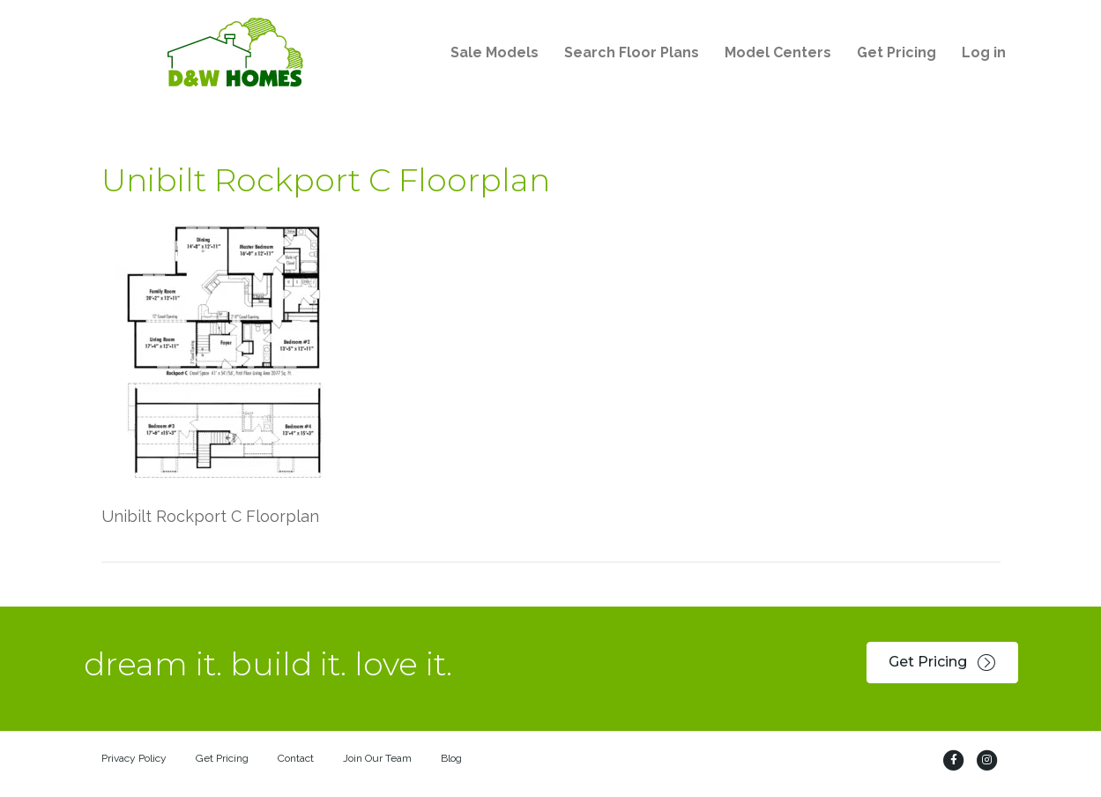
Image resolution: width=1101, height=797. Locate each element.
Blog (451, 758)
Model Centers (778, 52)
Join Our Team (377, 758)
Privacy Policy (134, 758)
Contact (296, 758)
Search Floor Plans (631, 52)
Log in (984, 52)
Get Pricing (896, 52)
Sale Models (494, 52)
